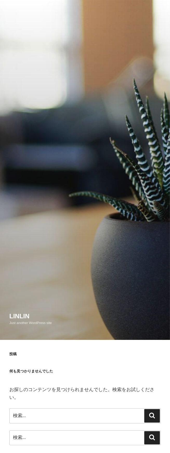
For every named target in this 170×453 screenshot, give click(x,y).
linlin (19, 316)
